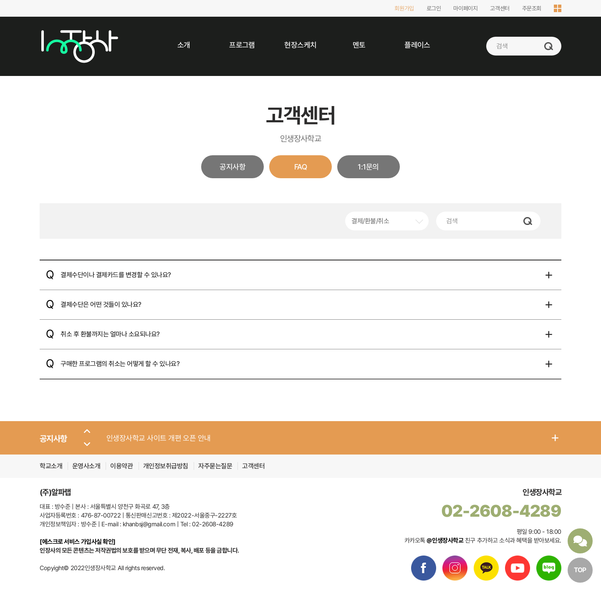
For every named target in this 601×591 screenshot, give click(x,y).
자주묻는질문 (215, 466)
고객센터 (499, 8)
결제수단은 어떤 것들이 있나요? (101, 304)
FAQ (300, 166)
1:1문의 (368, 166)
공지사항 (232, 166)
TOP (580, 570)
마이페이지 (465, 8)
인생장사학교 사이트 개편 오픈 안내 (158, 438)
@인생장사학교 (445, 540)
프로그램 (242, 44)
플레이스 (417, 44)
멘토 (359, 44)
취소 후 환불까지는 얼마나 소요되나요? (110, 334)
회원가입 (404, 8)
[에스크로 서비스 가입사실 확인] (78, 542)
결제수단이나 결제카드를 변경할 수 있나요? (116, 275)
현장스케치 (300, 44)
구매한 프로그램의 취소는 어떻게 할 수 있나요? (120, 364)
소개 (183, 44)
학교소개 (51, 466)
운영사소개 (86, 466)
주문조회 (531, 8)
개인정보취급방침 (166, 466)
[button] (87, 431)
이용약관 (122, 466)
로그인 (434, 8)
